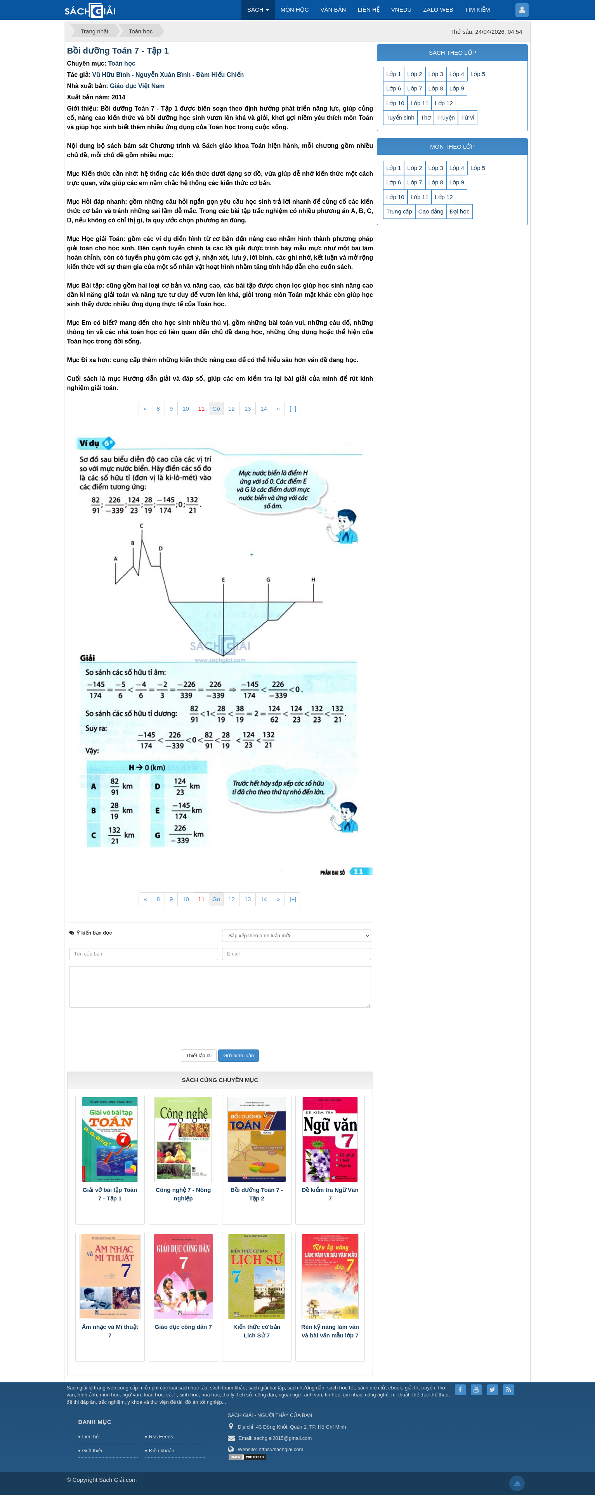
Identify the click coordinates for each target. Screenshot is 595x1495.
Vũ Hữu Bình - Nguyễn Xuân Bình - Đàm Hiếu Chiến (168, 74)
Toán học (121, 63)
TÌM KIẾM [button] (477, 9)
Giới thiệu (93, 1450)
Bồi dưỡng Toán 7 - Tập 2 (257, 1194)
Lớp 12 (444, 103)
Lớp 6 (393, 88)
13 (248, 408)
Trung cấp (399, 211)
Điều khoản (161, 1450)
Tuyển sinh (400, 117)
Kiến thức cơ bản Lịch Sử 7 (256, 1331)
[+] (293, 408)
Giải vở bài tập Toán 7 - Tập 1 (110, 1194)
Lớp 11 (420, 103)
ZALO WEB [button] (438, 9)
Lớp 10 (395, 103)
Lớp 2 (414, 74)
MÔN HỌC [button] (295, 9)
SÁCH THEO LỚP (452, 52)
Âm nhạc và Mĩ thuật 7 (110, 1331)
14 (263, 408)
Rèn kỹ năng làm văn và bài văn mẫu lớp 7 (330, 1331)
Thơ (426, 117)
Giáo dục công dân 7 (183, 1326)
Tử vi (467, 117)
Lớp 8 (435, 88)
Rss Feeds (161, 1437)
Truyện (446, 117)
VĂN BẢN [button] (333, 9)
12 (231, 408)
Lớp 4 (456, 74)
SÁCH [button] (258, 11)
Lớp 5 (477, 74)
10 (185, 408)
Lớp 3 (435, 74)
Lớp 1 (393, 74)
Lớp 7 (414, 88)
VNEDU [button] (401, 9)
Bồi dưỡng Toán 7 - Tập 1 (118, 50)
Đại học (460, 211)
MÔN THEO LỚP (452, 146)
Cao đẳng (431, 211)
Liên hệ (90, 1437)
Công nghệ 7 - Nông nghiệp (183, 1194)
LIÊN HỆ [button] (368, 9)
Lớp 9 (456, 88)
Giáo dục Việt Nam (137, 86)
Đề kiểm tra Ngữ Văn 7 (330, 1194)
